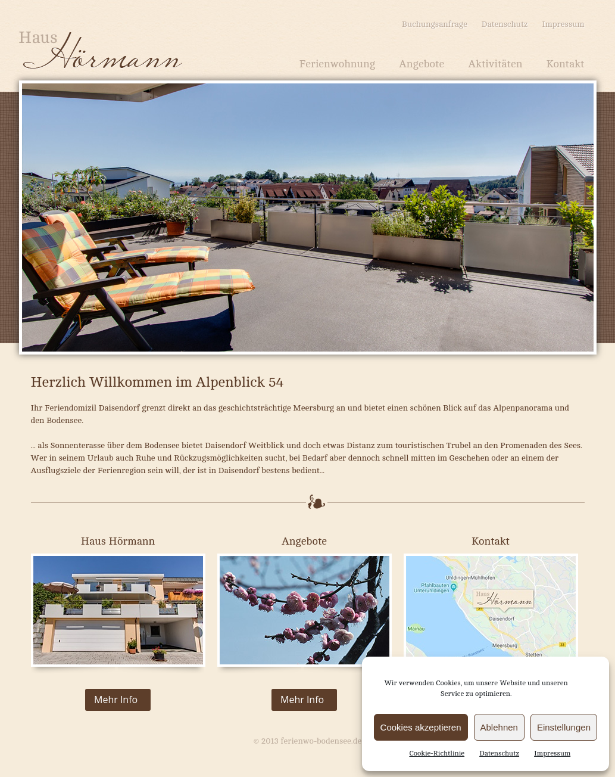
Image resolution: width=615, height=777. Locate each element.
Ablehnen (499, 727)
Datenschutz (499, 753)
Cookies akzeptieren (420, 727)
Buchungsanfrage (434, 24)
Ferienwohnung (337, 64)
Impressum (552, 753)
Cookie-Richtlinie (436, 753)
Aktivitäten (495, 64)
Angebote (421, 64)
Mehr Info (116, 699)
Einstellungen (564, 727)
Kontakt (565, 64)
